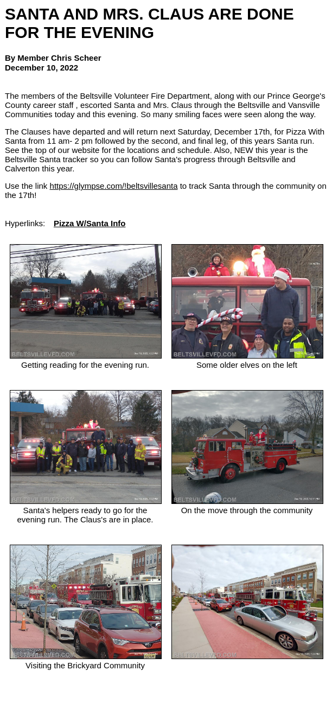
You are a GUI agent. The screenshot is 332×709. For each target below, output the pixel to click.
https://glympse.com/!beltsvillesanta (114, 185)
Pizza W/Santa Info (90, 223)
